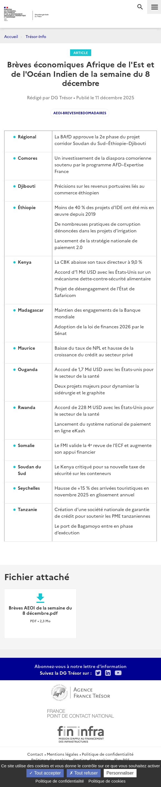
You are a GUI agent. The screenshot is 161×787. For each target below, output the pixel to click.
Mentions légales (62, 754)
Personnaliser (120, 773)
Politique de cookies (106, 781)
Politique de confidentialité (107, 754)
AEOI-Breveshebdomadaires (79, 112)
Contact (35, 754)
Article (80, 52)
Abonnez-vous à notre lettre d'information (80, 666)
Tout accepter (45, 773)
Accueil (11, 36)
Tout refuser (84, 773)
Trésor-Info (36, 36)
